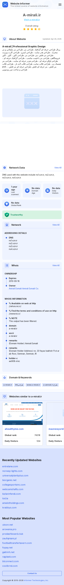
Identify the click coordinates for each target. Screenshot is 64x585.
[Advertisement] (31, 80)
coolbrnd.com (10, 565)
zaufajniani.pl (9, 538)
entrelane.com (10, 466)
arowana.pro (9, 529)
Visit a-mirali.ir (32, 19)
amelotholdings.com (13, 503)
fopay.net (7, 547)
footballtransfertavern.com (17, 543)
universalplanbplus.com (15, 475)
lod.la (5, 498)
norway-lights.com (12, 471)
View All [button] (57, 168)
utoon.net (7, 524)
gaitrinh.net (8, 552)
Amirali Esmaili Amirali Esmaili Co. (24, 288)
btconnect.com (10, 561)
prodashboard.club (12, 533)
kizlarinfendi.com (11, 493)
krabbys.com (9, 507)
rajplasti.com (9, 556)
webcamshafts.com (12, 489)
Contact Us (32, 573)
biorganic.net (9, 480)
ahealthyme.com (14, 428)
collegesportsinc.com (13, 484)
